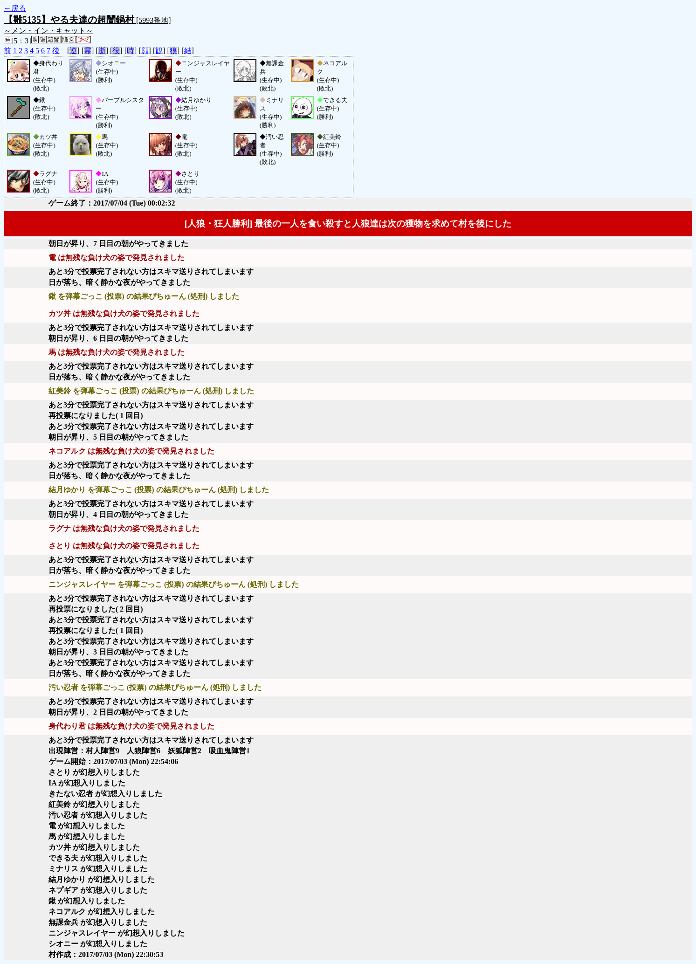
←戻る (15, 8)
